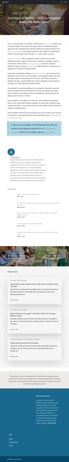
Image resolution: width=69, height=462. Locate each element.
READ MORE (52, 423)
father (36, 54)
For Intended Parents (21, 13)
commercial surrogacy (34, 64)
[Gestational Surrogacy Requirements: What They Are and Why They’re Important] (34, 290)
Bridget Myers (15, 157)
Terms (11, 445)
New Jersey (48, 44)
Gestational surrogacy (14, 58)
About (11, 439)
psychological (31, 66)
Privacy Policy (13, 442)
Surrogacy (13, 280)
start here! (50, 132)
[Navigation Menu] (65, 2)
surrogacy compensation (15, 51)
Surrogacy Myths (48, 13)
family (51, 115)
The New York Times (15, 118)
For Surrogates (35, 13)
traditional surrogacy (39, 73)
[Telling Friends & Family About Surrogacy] (34, 348)
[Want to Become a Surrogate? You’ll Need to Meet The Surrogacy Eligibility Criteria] (34, 320)
